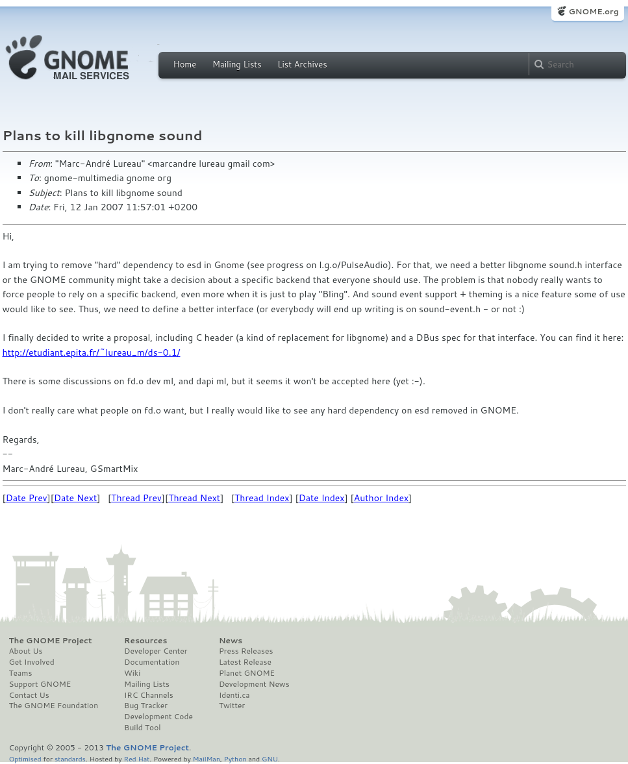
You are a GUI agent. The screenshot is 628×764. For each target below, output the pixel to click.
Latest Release (245, 662)
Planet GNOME (247, 673)
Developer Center (155, 651)
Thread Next (194, 497)
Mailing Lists (237, 64)
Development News (254, 684)
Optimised (25, 758)
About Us (26, 651)
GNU (270, 758)
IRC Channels (148, 695)
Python (235, 758)
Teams (20, 673)
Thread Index (262, 497)
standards (70, 758)
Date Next (75, 497)
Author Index (381, 497)
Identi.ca (234, 695)
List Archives (302, 64)
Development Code (158, 716)
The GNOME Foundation (54, 705)
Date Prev (26, 497)
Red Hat (136, 758)
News (230, 640)
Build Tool (142, 727)
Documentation (151, 662)
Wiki (132, 673)
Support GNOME (40, 684)
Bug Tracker (146, 705)
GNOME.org (593, 11)
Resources (145, 640)
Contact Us (29, 695)
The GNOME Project (50, 640)
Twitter (232, 705)
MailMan (206, 758)
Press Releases (246, 651)
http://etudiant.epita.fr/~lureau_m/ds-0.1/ (92, 352)
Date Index (322, 497)
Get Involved (32, 662)
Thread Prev (136, 497)
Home (185, 64)
